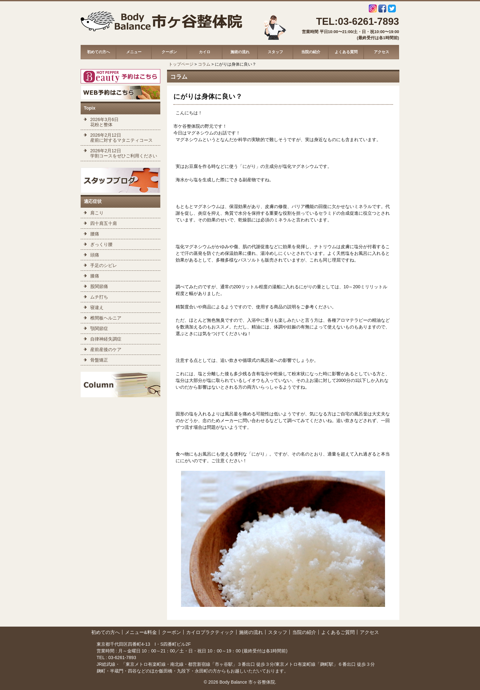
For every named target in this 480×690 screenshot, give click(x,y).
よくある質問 (346, 52)
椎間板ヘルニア (105, 317)
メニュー (134, 52)
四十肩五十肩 (103, 223)
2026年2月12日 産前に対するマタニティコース (121, 138)
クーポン (169, 52)
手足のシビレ (103, 265)
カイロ (204, 52)
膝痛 (94, 275)
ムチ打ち (99, 296)
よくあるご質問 (338, 632)
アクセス (381, 52)
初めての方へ (98, 52)
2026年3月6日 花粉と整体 (104, 122)
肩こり (97, 212)
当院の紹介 (310, 52)
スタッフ (275, 52)
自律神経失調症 (105, 338)
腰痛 (94, 233)
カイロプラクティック (210, 632)
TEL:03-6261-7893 (357, 21)
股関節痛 (99, 286)
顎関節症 (99, 328)
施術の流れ (240, 52)
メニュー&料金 (141, 632)
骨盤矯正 (99, 360)
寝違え (97, 307)
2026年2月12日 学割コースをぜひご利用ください (123, 153)
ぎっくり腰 (101, 244)
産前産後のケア (105, 349)
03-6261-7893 (121, 657)
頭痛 (94, 254)
